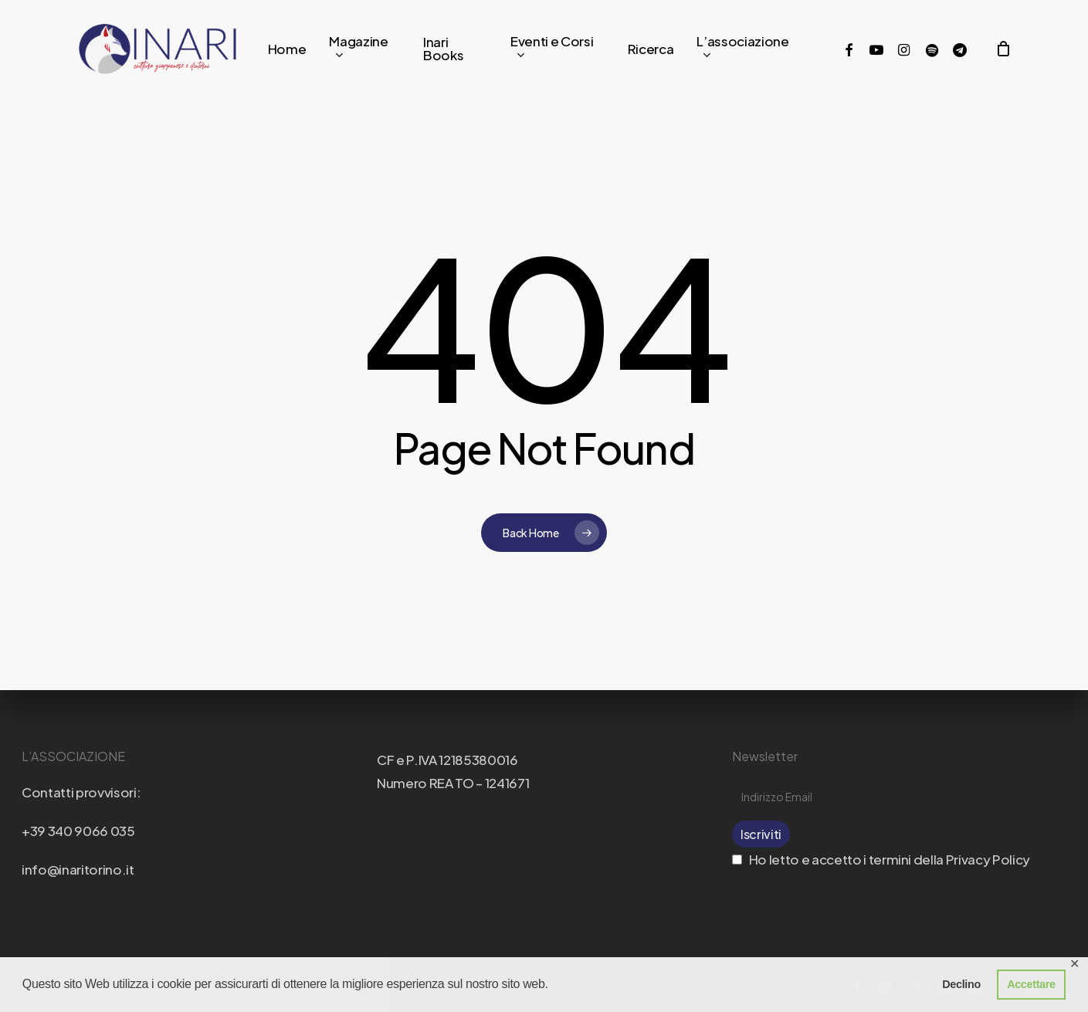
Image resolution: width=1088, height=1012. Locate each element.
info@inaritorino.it (78, 869)
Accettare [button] (1031, 984)
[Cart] (1003, 48)
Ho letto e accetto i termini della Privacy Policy (881, 859)
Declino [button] (961, 984)
